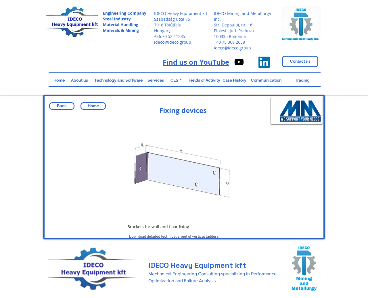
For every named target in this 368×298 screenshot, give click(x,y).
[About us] (79, 80)
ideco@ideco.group (172, 42)
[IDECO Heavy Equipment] (264, 62)
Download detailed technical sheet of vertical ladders (173, 236)
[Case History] (234, 80)
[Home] (59, 80)
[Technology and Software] (118, 80)
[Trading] (302, 80)
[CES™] (176, 80)
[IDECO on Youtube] (239, 62)
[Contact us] (300, 61)
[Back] (61, 106)
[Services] (155, 80)
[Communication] (266, 80)
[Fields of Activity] (204, 80)
